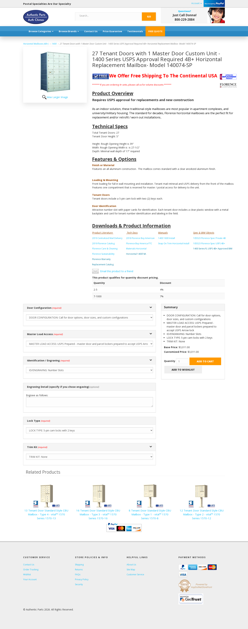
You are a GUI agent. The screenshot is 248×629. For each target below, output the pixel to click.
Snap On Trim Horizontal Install (173, 243)
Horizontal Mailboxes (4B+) (35, 43)
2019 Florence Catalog (103, 243)
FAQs (77, 574)
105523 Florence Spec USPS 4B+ (209, 243)
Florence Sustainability (103, 253)
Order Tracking (30, 569)
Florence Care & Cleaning (104, 248)
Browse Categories (41, 31)
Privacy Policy (81, 579)
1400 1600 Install (166, 238)
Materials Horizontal (136, 248)
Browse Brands (69, 31)
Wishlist (27, 574)
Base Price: (171, 347)
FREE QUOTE (155, 31)
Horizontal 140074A (136, 253)
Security (79, 584)
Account (196, 3)
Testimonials (135, 31)
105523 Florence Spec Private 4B (209, 238)
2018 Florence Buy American (140, 238)
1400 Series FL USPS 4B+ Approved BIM (212, 248)
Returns (79, 569)
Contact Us (90, 31)
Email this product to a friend (116, 271)
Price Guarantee (112, 31)
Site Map (131, 569)
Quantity (169, 361)
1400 (54, 43)
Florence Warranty (101, 259)
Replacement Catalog (103, 264)
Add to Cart (205, 361)
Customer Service (135, 574)
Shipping (79, 564)
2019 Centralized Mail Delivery (107, 238)
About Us (131, 564)
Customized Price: (175, 351)
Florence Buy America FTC (139, 243)
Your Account (30, 579)
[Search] (108, 16)
